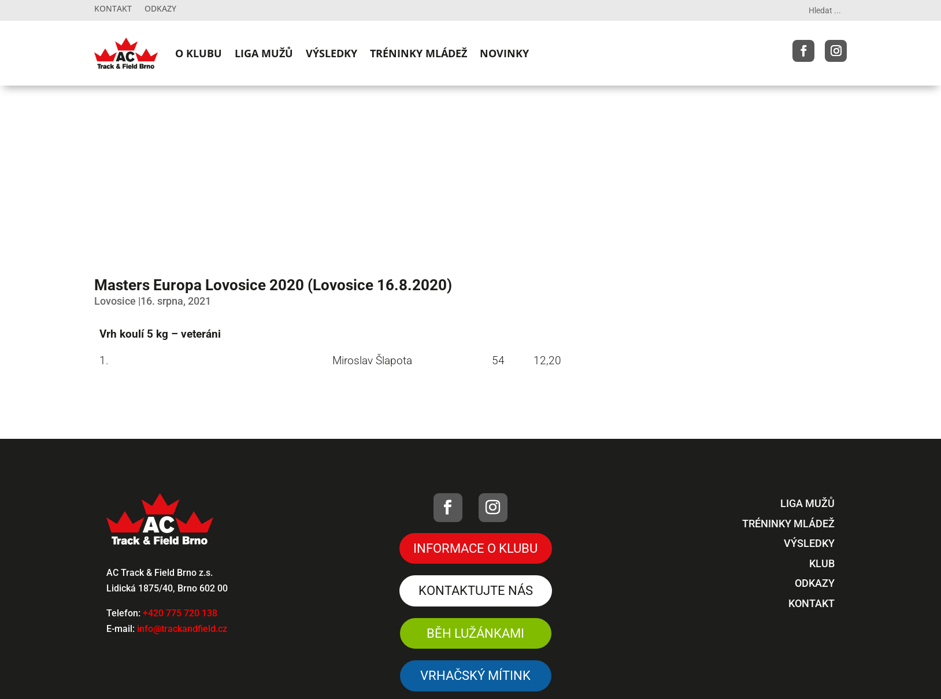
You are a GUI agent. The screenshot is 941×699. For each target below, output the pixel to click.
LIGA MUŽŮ (264, 53)
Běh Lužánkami (475, 633)
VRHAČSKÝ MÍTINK (475, 675)
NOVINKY (504, 53)
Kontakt (113, 9)
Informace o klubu (475, 548)
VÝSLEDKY (331, 53)
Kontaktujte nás (475, 590)
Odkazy (160, 9)
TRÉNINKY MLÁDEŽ (418, 53)
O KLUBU (198, 53)
